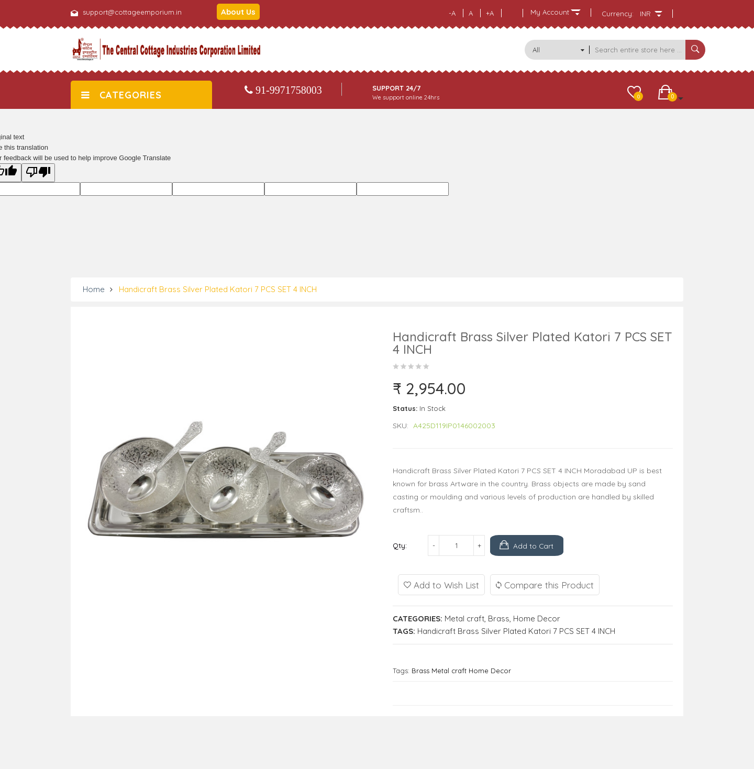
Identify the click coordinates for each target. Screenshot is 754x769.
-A (452, 13)
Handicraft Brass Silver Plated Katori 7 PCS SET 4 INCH (218, 289)
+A (490, 13)
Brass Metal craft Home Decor (461, 670)
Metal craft (464, 618)
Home (94, 289)
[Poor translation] (38, 172)
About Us (238, 12)
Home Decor (536, 618)
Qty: (400, 545)
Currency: (618, 13)
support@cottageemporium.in (132, 12)
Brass (498, 618)
